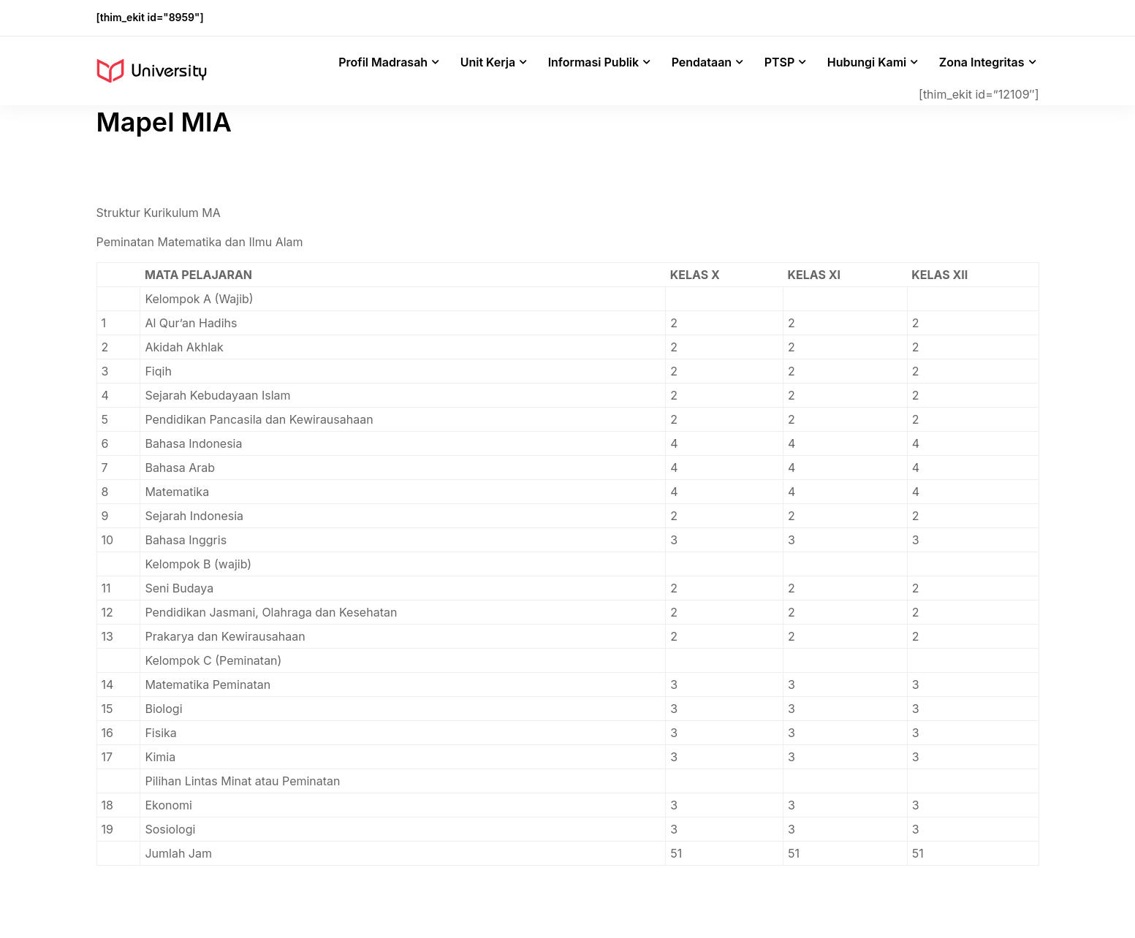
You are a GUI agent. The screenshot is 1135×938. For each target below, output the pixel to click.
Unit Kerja (487, 62)
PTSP (779, 62)
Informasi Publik (593, 62)
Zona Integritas (982, 62)
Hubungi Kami (867, 62)
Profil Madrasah (383, 62)
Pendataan (702, 62)
